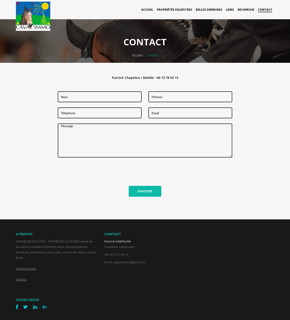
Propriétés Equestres (174, 9)
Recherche (246, 9)
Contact (265, 9)
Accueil (147, 9)
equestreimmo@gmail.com (129, 262)
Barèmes (21, 279)
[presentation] (92, 171)
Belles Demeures (209, 9)
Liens (230, 9)
